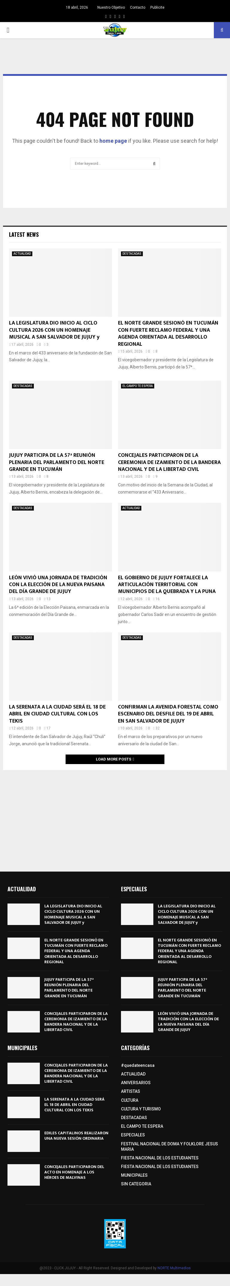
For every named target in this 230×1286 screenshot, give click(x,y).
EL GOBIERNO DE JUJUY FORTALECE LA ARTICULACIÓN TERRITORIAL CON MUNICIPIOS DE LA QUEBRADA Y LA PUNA (167, 584)
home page (113, 141)
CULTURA (129, 1100)
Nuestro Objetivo (111, 7)
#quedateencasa (138, 1065)
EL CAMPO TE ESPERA (137, 386)
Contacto (137, 7)
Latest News (24, 234)
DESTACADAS (131, 253)
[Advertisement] (115, 818)
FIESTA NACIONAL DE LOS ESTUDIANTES (160, 1158)
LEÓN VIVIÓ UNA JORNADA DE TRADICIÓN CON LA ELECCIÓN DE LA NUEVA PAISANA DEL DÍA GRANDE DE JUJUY (58, 584)
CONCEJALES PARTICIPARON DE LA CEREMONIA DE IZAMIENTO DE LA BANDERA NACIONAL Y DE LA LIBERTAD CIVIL (169, 462)
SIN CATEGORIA (136, 1183)
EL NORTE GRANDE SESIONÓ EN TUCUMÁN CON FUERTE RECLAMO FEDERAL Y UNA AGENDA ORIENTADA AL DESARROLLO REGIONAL (168, 333)
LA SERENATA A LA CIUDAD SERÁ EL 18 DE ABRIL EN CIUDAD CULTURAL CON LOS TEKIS (57, 714)
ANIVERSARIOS (136, 1082)
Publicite (157, 7)
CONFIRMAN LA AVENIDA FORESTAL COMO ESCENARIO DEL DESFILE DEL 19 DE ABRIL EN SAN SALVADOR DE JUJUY (168, 714)
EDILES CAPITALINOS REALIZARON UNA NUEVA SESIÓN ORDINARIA (76, 1136)
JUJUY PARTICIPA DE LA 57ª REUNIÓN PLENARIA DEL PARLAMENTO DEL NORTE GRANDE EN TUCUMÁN (56, 462)
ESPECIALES (133, 1135)
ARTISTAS (130, 1091)
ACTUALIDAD (22, 253)
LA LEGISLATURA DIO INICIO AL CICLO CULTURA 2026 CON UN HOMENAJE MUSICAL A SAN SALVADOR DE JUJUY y (54, 330)
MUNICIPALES (134, 1175)
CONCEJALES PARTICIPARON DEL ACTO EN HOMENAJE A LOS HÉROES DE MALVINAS (74, 1172)
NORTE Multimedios (174, 1268)
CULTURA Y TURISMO (141, 1109)
